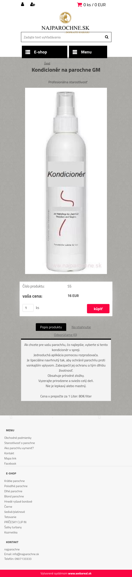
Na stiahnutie (81, 327)
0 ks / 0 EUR (95, 4)
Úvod (47, 63)
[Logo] (65, 22)
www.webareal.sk (80, 573)
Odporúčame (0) (65, 334)
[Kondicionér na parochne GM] (66, 89)
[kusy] (28, 308)
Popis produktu (51, 327)
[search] (106, 37)
